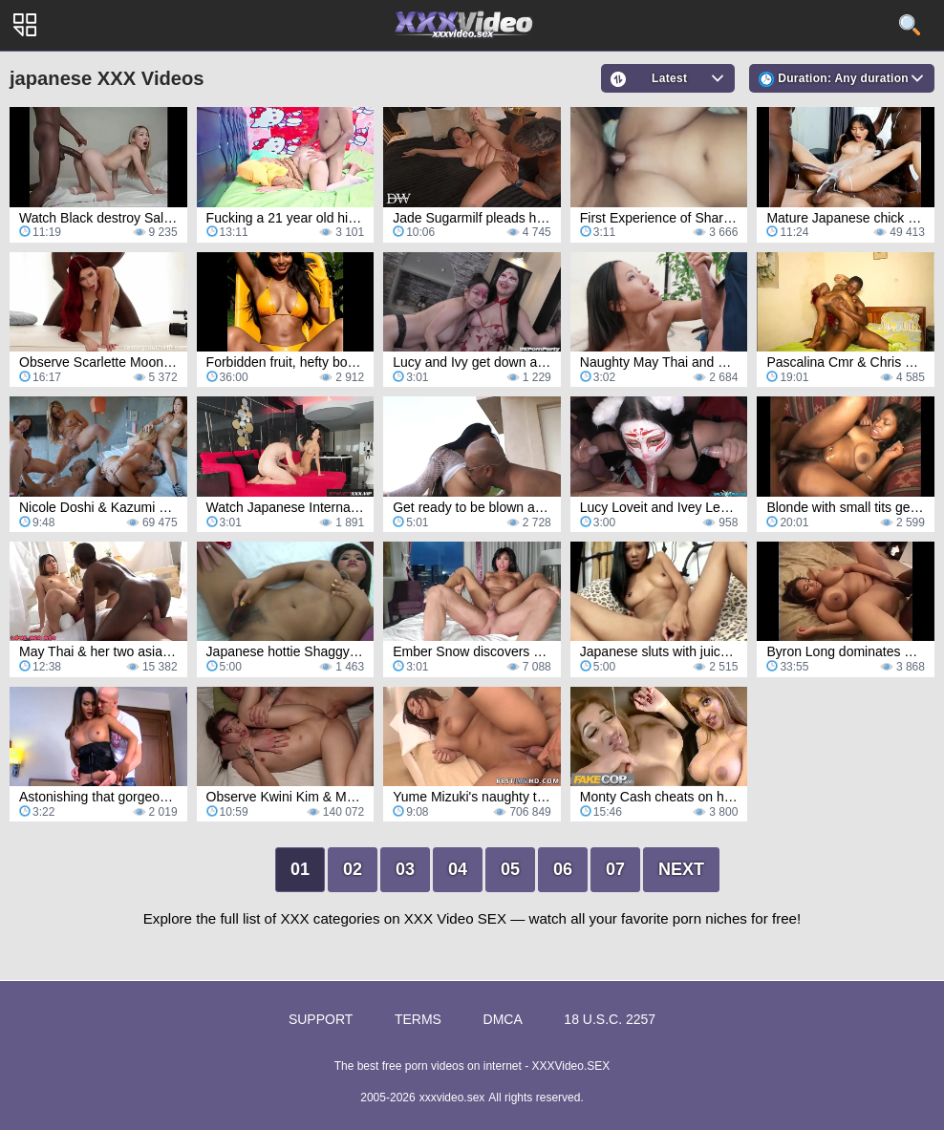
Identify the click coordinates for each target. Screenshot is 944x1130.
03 (405, 869)
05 (510, 869)
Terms (418, 1019)
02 (352, 869)
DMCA (503, 1019)
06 (562, 869)
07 (615, 869)
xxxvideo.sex (452, 1097)
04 (457, 869)
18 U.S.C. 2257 (609, 1019)
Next (681, 869)
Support (321, 1019)
